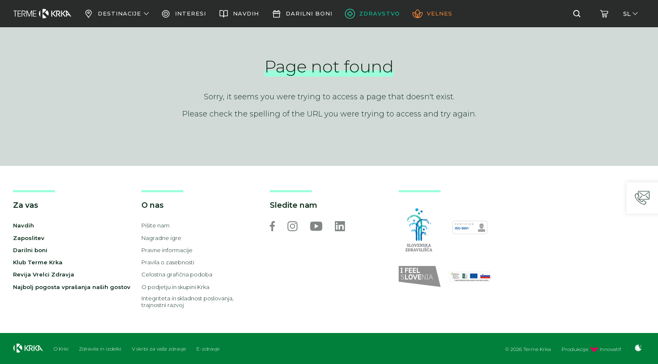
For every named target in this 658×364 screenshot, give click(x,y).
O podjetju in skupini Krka (175, 287)
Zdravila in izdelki (100, 348)
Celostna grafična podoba (176, 274)
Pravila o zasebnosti (167, 262)
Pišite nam (155, 225)
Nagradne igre (161, 238)
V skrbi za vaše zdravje (159, 348)
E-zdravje (207, 348)
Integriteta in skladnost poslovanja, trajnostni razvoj (187, 302)
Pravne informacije (167, 250)
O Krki (61, 348)
